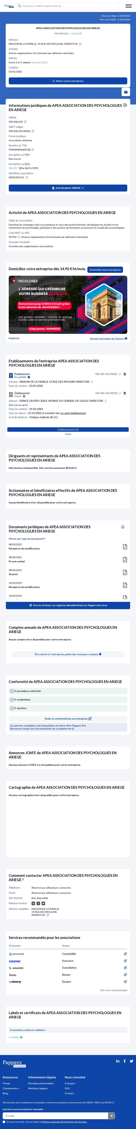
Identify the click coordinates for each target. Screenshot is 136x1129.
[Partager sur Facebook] (124, 1065)
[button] (68, 188)
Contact (69, 1093)
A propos (70, 1083)
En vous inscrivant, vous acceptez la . (47, 1122)
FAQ (67, 1088)
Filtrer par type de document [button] (27, 538)
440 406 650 (62, 33)
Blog (5, 1093)
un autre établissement (73, 413)
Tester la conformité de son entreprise (68, 718)
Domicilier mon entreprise (105, 269)
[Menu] (128, 6)
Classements (11, 1088)
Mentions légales (37, 1088)
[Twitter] (131, 1065)
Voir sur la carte (18, 404)
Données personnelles (41, 1083)
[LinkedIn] (117, 1065)
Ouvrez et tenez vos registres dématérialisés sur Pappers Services (68, 605)
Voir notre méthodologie (113, 990)
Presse (6, 1083)
